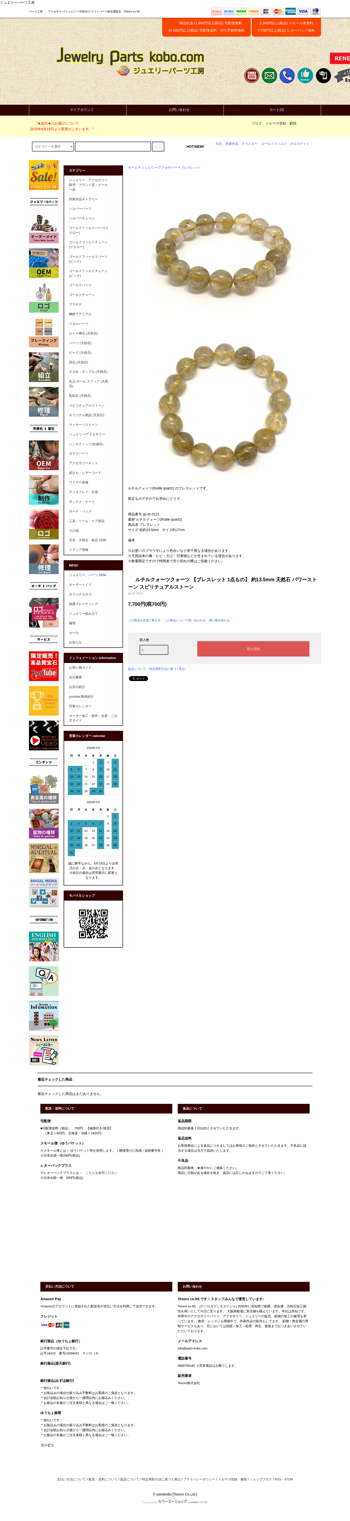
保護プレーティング (83, 604)
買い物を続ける (219, 620)
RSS (278, 1479)
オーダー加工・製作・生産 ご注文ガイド (93, 718)
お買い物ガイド (80, 667)
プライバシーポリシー (199, 1479)
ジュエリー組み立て (83, 613)
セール (74, 632)
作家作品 (231, 144)
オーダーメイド (80, 584)
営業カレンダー (80, 706)
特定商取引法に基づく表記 (167, 669)
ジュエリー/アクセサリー (159, 167)
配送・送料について (103, 1479)
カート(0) (272, 110)
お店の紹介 (77, 687)
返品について (137, 669)
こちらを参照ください (101, 1173)
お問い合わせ (175, 110)
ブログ (256, 123)
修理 (72, 623)
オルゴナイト (299, 144)
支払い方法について (71, 1479)
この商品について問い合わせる (185, 620)
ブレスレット (190, 167)
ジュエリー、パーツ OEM (87, 575)
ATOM (288, 1479)
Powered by (174, 1502)
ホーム (133, 167)
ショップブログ (261, 1479)
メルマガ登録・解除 (281, 123)
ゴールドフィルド (274, 144)
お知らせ (75, 642)
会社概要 (75, 677)
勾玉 (219, 144)
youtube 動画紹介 (81, 696)
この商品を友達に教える (144, 620)
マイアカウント (77, 110)
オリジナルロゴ (80, 594)
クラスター (250, 144)
